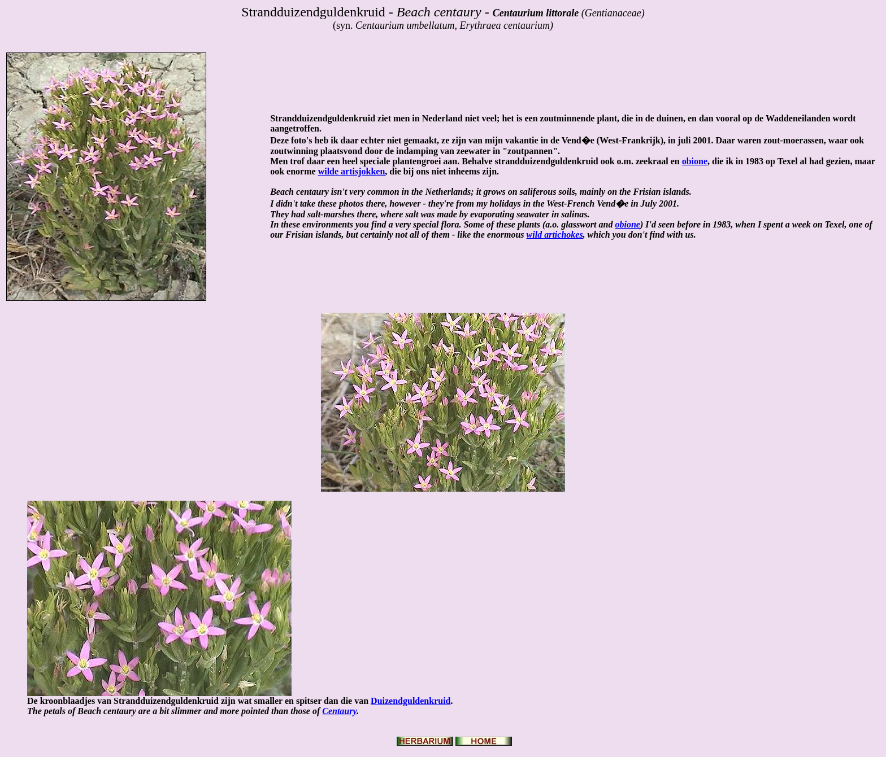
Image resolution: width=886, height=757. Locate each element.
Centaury (339, 711)
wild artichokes (555, 234)
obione (694, 161)
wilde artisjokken (351, 171)
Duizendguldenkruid (410, 701)
